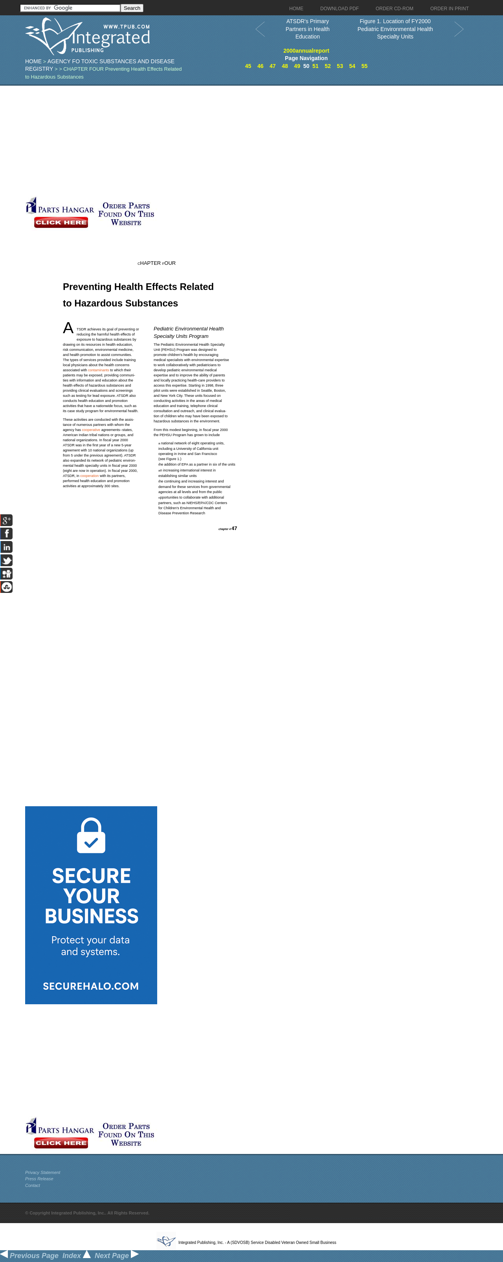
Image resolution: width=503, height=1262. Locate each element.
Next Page (117, 1256)
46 (260, 66)
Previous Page (29, 1256)
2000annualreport (306, 51)
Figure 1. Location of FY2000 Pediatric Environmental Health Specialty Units (395, 29)
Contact (32, 1185)
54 (352, 66)
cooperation (89, 476)
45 (248, 66)
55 (365, 66)
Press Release (39, 1178)
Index (76, 1256)
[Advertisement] (192, 141)
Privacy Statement (42, 1172)
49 (297, 66)
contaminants (98, 370)
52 (328, 66)
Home (33, 61)
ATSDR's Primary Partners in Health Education (308, 29)
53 (340, 66)
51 (315, 66)
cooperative (91, 430)
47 (273, 66)
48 (285, 66)
